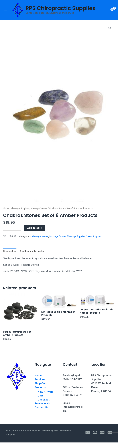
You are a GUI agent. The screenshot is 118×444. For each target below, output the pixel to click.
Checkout (43, 401)
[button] (109, 28)
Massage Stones (41, 208)
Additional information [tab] (33, 251)
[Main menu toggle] (5, 10)
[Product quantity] (12, 228)
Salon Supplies (97, 236)
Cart (40, 397)
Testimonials (42, 404)
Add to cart (35, 228)
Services (40, 380)
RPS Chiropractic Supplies (61, 8)
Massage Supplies (21, 208)
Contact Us (41, 408)
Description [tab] (10, 251)
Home (6, 208)
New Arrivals (45, 393)
